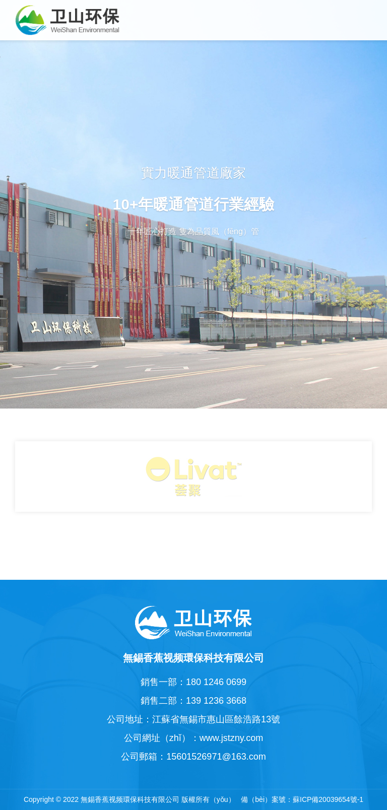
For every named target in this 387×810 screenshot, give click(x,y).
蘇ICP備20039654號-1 (328, 799)
